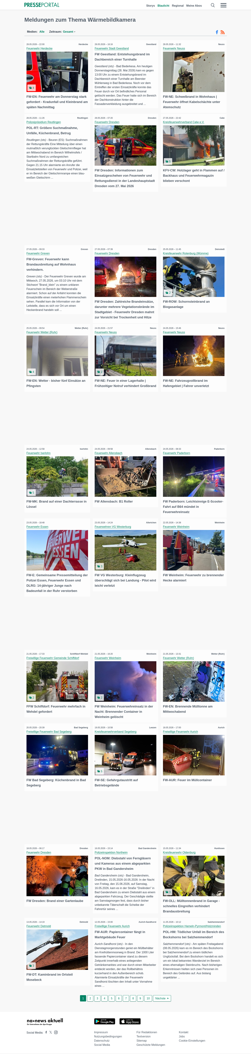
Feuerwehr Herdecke (40, 48)
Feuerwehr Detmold (39, 926)
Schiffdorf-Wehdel (79, 656)
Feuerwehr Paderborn (177, 456)
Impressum (101, 1032)
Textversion (143, 1037)
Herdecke (83, 44)
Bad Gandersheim (147, 849)
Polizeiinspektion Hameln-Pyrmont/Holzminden (192, 926)
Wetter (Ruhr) (80, 326)
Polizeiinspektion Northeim (111, 853)
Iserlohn (83, 452)
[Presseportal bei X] (49, 1033)
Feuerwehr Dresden (107, 121)
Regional (178, 5)
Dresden (151, 117)
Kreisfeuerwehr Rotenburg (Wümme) (186, 252)
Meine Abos (194, 5)
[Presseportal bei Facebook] (45, 1033)
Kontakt (183, 1032)
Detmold (83, 922)
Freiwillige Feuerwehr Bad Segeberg (49, 733)
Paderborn (219, 452)
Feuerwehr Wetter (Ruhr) (42, 330)
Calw (221, 117)
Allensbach (150, 452)
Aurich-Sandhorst (147, 922)
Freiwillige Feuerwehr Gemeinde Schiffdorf (53, 660)
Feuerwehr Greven (38, 252)
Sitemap (141, 1041)
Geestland (151, 44)
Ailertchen (151, 525)
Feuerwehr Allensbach (109, 456)
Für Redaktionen (146, 1032)
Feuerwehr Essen (38, 529)
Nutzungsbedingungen (108, 1037)
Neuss (221, 44)
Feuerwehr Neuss (174, 48)
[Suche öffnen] (213, 5)
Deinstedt (219, 248)
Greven (83, 248)
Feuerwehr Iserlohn (39, 456)
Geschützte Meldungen (150, 1045)
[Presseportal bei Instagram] (55, 1032)
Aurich (220, 729)
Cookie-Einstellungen (192, 1041)
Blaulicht (163, 5)
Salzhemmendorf (215, 922)
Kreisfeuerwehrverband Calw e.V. (184, 121)
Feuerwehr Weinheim (176, 529)
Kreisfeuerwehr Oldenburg (179, 853)
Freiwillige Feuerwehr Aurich (181, 733)
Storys (150, 5)
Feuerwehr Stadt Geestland (112, 48)
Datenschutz (102, 1041)
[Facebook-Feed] (217, 32)
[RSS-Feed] (222, 32)
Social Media (102, 1045)
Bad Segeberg (80, 729)
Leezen (152, 729)
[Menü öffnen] (223, 5)
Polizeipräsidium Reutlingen (44, 121)
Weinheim (219, 525)
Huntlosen (219, 849)
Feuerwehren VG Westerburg (113, 529)
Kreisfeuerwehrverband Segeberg (116, 733)
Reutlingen (82, 117)
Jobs (182, 1037)
